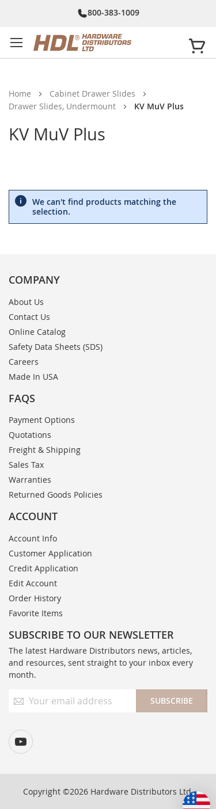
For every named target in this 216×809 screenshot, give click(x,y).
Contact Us (29, 316)
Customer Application (50, 553)
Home (20, 93)
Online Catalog (37, 331)
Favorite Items (36, 613)
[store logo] (106, 42)
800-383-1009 (113, 12)
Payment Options (42, 419)
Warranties (30, 479)
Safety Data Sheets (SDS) (56, 346)
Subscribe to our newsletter (91, 635)
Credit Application (43, 568)
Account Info (33, 538)
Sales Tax (26, 464)
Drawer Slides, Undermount (62, 106)
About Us (26, 301)
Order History (35, 598)
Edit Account (33, 583)
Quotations (30, 434)
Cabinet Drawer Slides (92, 93)
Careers (24, 361)
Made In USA (33, 376)
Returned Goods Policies (56, 494)
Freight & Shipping (45, 449)
